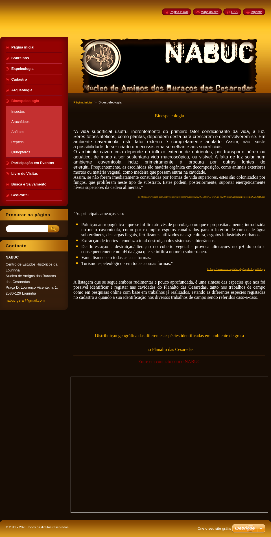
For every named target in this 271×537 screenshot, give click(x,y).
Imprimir (256, 12)
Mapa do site (209, 12)
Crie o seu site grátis (214, 528)
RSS (234, 12)
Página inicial (83, 102)
